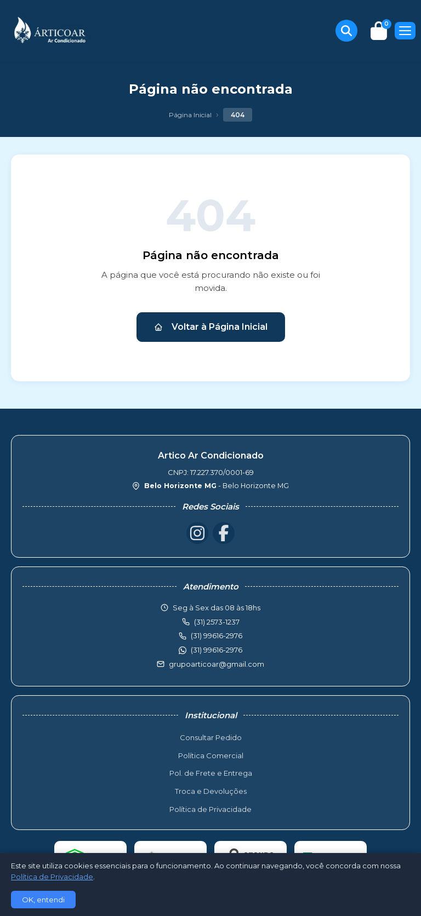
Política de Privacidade (210, 809)
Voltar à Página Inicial (211, 327)
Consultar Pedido (211, 737)
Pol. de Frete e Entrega (210, 773)
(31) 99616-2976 (216, 649)
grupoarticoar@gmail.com (216, 664)
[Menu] (405, 30)
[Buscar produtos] (346, 31)
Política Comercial (210, 755)
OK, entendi (43, 899)
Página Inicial (190, 115)
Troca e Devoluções (211, 791)
